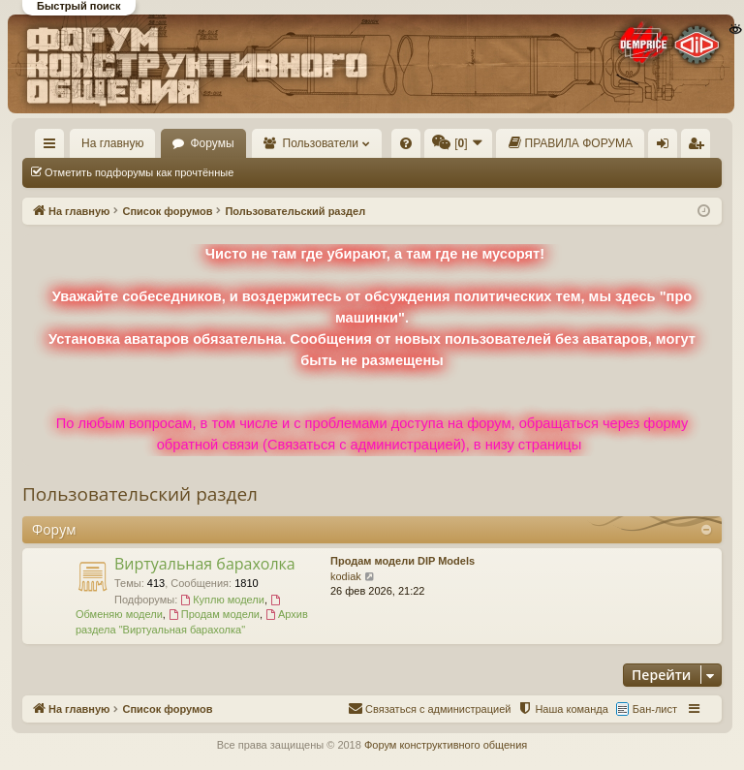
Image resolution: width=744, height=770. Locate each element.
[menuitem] (405, 143)
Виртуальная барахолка (204, 563)
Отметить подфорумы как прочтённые (139, 172)
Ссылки (54, 147)
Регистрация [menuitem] (699, 147)
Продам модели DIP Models (402, 561)
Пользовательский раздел (140, 494)
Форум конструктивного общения (445, 745)
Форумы (211, 143)
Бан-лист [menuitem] (655, 709)
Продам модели (214, 614)
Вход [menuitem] (667, 147)
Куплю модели (222, 599)
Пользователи (320, 143)
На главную (112, 143)
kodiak (345, 576)
